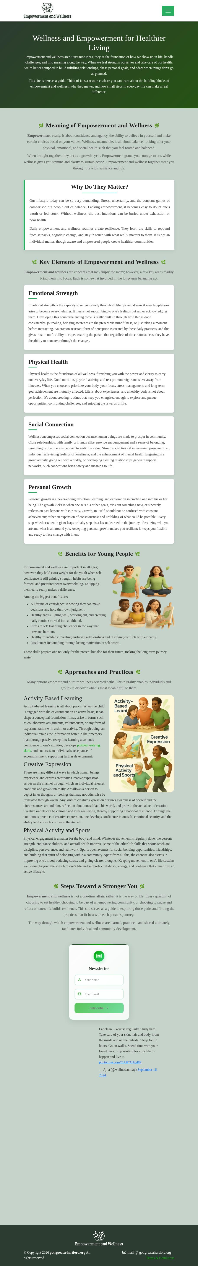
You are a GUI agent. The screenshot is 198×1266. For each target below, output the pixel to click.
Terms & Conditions (160, 1258)
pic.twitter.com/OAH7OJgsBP (120, 1062)
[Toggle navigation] (168, 11)
